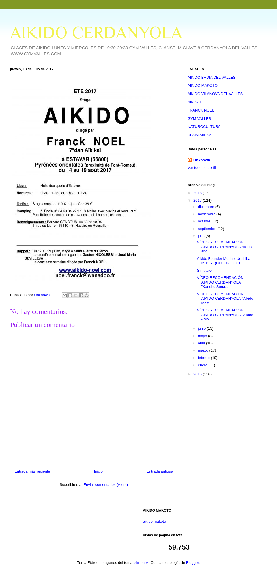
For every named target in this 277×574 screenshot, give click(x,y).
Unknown (201, 160)
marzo (203, 350)
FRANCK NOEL (201, 110)
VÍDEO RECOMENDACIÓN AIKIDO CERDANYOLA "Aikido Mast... (225, 298)
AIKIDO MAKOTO (203, 85)
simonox (141, 562)
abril (202, 343)
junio (202, 328)
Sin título (204, 270)
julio (202, 236)
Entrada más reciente (32, 471)
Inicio (98, 471)
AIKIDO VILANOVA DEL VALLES (215, 94)
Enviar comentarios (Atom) (105, 484)
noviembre (207, 214)
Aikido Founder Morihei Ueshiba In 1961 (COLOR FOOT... (223, 260)
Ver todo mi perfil (202, 167)
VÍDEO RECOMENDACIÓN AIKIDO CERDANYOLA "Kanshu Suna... (220, 282)
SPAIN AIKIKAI (200, 135)
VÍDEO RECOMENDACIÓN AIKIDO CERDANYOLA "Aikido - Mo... (225, 314)
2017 (198, 200)
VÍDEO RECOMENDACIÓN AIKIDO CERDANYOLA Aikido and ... (224, 246)
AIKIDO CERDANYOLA (96, 32)
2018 (198, 193)
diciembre (206, 207)
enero (203, 365)
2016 (198, 374)
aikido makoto (154, 521)
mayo (203, 336)
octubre (205, 221)
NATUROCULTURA (204, 126)
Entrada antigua (160, 471)
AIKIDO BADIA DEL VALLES (211, 77)
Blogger (192, 562)
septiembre (208, 228)
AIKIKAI (194, 102)
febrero (204, 358)
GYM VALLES (199, 118)
